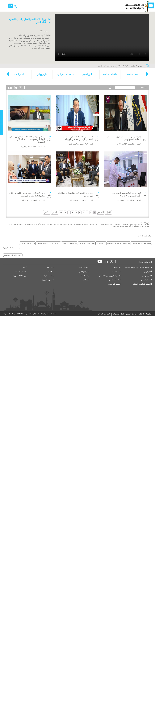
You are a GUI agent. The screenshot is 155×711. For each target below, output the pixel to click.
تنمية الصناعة (116, 271)
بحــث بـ (144, 87)
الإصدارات (86, 280)
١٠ (61, 212)
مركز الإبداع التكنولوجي (27, 243)
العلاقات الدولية (84, 267)
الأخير (46, 212)
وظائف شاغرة (49, 276)
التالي (54, 212)
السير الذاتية (19, 74)
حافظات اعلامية (110, 74)
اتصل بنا (149, 314)
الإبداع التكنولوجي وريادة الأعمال (110, 276)
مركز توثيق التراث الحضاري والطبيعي (48, 243)
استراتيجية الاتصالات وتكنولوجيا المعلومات (138, 267)
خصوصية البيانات (20, 271)
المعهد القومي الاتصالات (69, 243)
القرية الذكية (17, 255)
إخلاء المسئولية (118, 314)
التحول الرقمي (147, 276)
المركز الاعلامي (136, 66)
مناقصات (51, 271)
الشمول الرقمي (146, 280)
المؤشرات (50, 267)
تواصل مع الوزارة (48, 280)
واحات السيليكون (9, 255)
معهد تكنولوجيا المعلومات (87, 243)
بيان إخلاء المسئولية (19, 276)
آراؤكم (24, 267)
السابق (100, 212)
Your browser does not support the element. (102, 37)
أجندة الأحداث (84, 276)
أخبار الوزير (148, 271)
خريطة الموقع (131, 314)
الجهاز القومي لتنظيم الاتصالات (141, 243)
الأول (108, 212)
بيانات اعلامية (132, 74)
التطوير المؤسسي (114, 284)
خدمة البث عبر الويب (106, 66)
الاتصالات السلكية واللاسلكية (142, 284)
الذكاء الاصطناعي (115, 280)
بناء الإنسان (117, 267)
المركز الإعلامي (84, 271)
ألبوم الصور (87, 74)
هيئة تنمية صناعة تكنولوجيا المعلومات (118, 243)
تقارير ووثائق (42, 74)
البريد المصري (100, 243)
